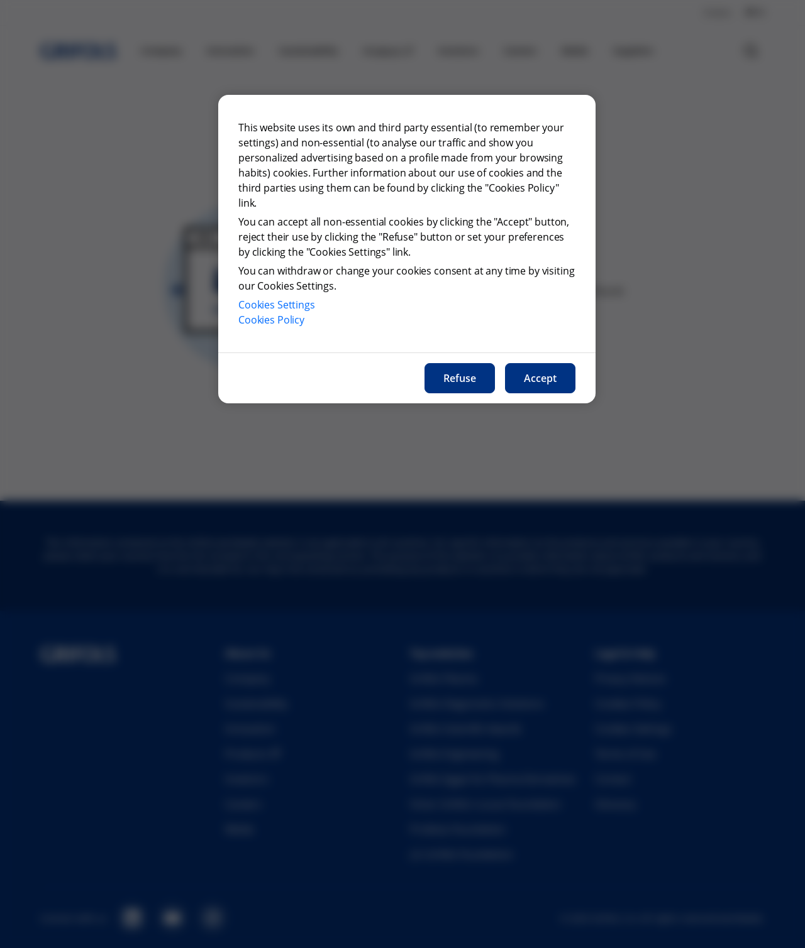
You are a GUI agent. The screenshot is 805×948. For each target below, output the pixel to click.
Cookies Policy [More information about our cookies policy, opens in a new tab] (271, 320)
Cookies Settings (276, 305)
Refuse (459, 378)
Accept (540, 378)
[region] (407, 249)
